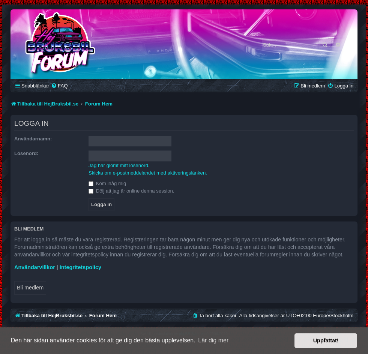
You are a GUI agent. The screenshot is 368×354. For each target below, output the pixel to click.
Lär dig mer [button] (213, 340)
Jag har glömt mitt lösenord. (119, 165)
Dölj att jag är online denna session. (131, 191)
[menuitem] (59, 85)
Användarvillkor (34, 267)
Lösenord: (26, 153)
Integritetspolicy (80, 267)
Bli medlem (30, 288)
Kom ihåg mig (107, 183)
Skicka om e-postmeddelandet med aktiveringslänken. (148, 173)
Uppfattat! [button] (326, 340)
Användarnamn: (33, 139)
